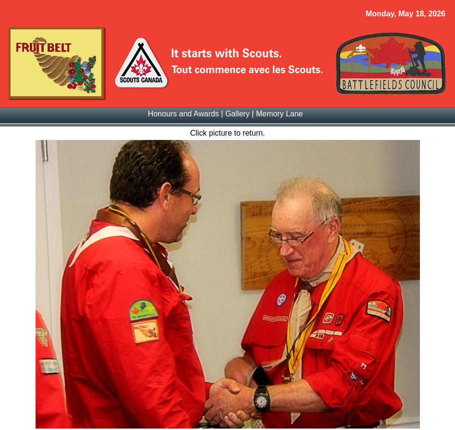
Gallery (237, 114)
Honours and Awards (183, 114)
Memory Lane (279, 114)
